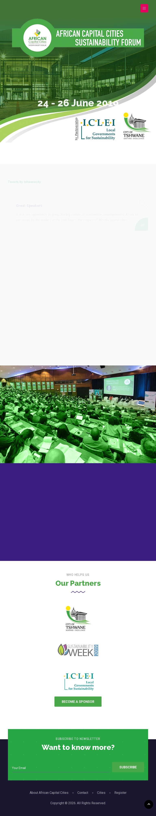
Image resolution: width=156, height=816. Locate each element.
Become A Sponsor (78, 702)
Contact (82, 793)
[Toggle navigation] (144, 8)
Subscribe (128, 767)
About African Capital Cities (49, 793)
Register (120, 793)
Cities (101, 793)
